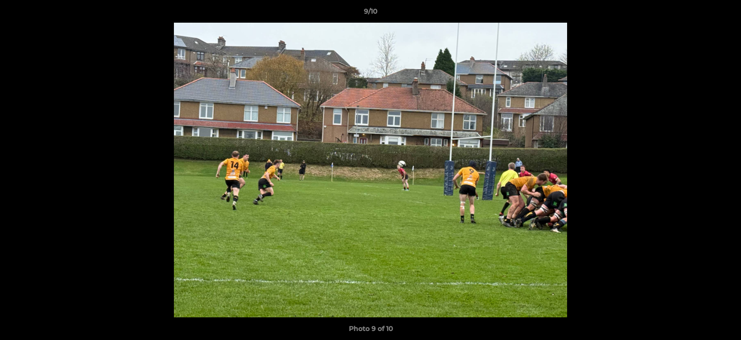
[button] (724, 13)
